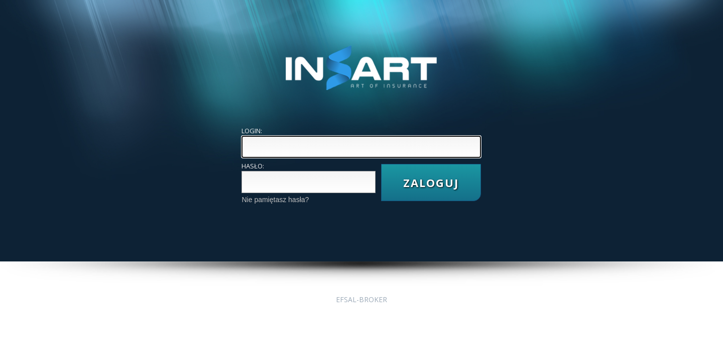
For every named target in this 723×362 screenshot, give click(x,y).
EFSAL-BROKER (361, 299)
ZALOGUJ (431, 182)
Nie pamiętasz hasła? (275, 200)
